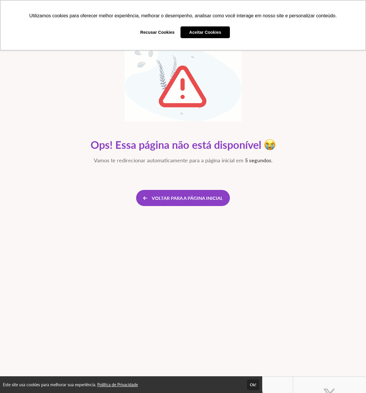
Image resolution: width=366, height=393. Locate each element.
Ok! (253, 384)
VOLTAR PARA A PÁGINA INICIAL (183, 198)
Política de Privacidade (117, 384)
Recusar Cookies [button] (157, 32)
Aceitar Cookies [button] (205, 32)
